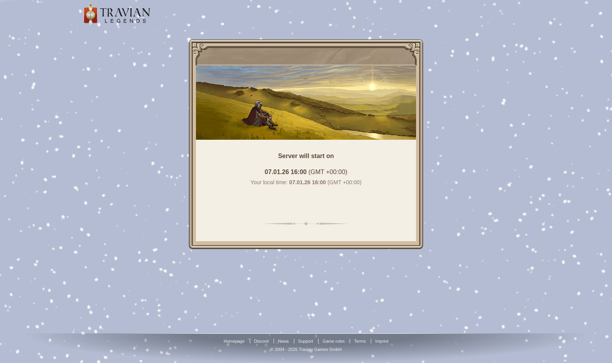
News (283, 341)
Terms (360, 341)
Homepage (234, 341)
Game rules (333, 341)
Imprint (381, 341)
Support (305, 341)
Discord (261, 341)
